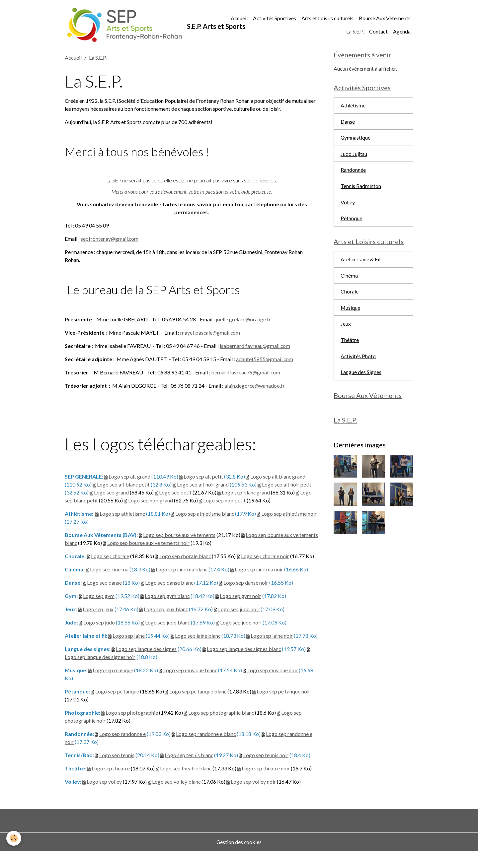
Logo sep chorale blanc (186, 557)
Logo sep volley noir (253, 782)
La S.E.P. (355, 32)
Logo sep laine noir (272, 636)
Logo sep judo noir (239, 610)
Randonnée (353, 171)
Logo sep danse (104, 583)
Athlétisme (353, 106)
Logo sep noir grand (150, 501)
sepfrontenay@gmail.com (110, 239)
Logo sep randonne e (122, 734)
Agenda (402, 32)
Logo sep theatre (111, 769)
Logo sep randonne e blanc (206, 734)
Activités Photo (358, 359)
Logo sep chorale (110, 557)
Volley (348, 204)
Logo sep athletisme (122, 514)
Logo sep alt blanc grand (278, 477)
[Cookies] (14, 838)
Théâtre (350, 343)
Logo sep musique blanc (190, 671)
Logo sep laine (129, 636)
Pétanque (351, 220)
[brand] (136, 25)
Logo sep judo (99, 623)
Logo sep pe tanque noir (284, 692)
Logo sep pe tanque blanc (198, 692)
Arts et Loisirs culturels (327, 18)
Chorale (349, 294)
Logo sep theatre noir (266, 769)
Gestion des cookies (239, 842)
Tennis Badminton (361, 187)
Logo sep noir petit (224, 501)
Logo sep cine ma (109, 570)
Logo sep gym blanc (167, 596)
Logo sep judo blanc (167, 623)
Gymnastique (356, 139)
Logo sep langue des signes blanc (244, 649)
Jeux (346, 326)
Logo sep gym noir (241, 596)
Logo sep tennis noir (266, 756)
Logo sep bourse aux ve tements (179, 535)
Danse (348, 122)
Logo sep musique (113, 671)
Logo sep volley (104, 782)
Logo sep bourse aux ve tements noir (149, 543)
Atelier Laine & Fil (360, 261)
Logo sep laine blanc (198, 636)
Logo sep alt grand (129, 477)
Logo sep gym (99, 596)
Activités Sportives (274, 18)
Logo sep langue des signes (146, 649)
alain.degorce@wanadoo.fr (254, 386)
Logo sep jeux (98, 610)
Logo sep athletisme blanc (204, 514)
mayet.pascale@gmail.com (210, 333)
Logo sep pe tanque (117, 692)
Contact (378, 32)
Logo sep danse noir (246, 583)
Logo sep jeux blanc (166, 610)
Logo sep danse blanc (169, 583)
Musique (350, 310)
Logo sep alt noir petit (287, 485)
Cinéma (349, 278)
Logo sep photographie (132, 713)
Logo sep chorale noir (266, 557)
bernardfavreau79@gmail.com (246, 372)
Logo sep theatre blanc (186, 769)
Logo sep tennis (116, 756)
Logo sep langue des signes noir (100, 657)
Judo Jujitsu (354, 155)
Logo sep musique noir (273, 671)
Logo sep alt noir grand (203, 485)
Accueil (239, 18)
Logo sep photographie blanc (221, 713)
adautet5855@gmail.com (265, 359)
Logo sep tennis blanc (189, 756)
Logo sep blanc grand (246, 493)
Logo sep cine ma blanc (182, 570)
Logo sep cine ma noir (260, 570)
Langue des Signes (361, 375)
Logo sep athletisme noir (289, 514)
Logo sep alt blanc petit (123, 485)
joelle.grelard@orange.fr (243, 319)
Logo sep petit (175, 493)
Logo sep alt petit (203, 477)
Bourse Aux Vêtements (385, 18)
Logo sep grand (111, 493)
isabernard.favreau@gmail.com (255, 346)
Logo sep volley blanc (176, 782)
